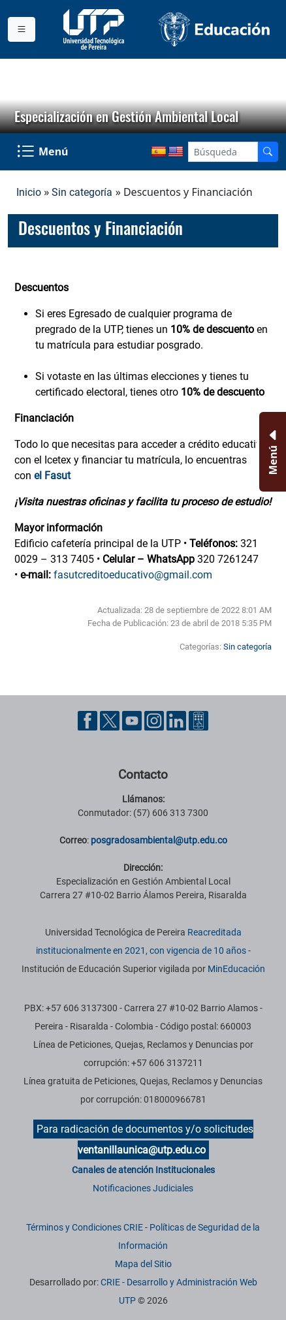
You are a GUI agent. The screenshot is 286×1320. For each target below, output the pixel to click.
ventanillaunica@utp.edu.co (142, 1150)
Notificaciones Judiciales (143, 1188)
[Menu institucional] (21, 29)
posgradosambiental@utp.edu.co (159, 840)
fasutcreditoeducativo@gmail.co (128, 575)
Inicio (28, 192)
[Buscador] (267, 152)
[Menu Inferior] (271, 451)
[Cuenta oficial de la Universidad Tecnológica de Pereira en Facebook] (89, 720)
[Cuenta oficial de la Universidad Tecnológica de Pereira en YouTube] (133, 720)
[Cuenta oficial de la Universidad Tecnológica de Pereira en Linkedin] (178, 720)
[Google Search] (223, 152)
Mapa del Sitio (143, 1264)
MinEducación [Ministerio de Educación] (236, 969)
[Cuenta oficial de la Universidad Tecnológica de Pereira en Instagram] (155, 720)
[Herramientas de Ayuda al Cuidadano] (198, 720)
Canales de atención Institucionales (143, 1170)
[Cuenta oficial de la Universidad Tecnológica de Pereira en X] (111, 720)
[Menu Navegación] (44, 151)
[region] (143, 96)
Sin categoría (82, 192)
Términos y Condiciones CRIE (84, 1227)
